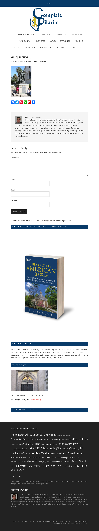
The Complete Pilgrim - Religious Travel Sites (49, 19)
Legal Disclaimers (82, 521)
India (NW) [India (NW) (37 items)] (56, 448)
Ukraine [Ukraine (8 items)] (53, 462)
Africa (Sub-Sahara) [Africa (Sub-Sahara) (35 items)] (37, 434)
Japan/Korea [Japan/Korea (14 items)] (55, 454)
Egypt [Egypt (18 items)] (54, 444)
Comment (15, 158)
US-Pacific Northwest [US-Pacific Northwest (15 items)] (66, 466)
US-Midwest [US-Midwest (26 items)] (17, 465)
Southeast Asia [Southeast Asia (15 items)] (58, 457)
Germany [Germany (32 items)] (71, 443)
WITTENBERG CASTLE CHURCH (27, 395)
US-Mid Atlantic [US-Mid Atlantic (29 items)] (78, 461)
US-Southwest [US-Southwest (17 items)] (17, 470)
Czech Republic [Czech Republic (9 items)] (46, 444)
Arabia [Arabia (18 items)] (52, 435)
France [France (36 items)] (62, 443)
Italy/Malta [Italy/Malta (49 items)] (42, 453)
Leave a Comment (40, 62)
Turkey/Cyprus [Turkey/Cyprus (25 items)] (43, 461)
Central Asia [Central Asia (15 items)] (28, 444)
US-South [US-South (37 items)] (81, 465)
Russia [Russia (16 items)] (37, 457)
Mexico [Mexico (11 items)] (81, 454)
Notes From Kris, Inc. (81, 523)
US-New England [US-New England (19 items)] (32, 466)
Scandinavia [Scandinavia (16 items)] (45, 457)
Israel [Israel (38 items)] (31, 453)
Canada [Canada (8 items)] (13, 444)
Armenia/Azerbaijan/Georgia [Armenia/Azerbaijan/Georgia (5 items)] (62, 435)
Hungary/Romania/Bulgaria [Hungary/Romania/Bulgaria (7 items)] (19, 449)
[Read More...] (36, 400)
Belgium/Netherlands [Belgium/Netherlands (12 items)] (64, 440)
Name (13, 180)
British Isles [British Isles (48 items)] (80, 439)
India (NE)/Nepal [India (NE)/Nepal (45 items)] (38, 448)
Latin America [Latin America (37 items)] (69, 453)
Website (14, 200)
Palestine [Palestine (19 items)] (15, 457)
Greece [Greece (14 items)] (80, 444)
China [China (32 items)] (37, 443)
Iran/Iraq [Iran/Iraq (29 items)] (23, 453)
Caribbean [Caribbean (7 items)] (19, 444)
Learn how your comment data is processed (55, 221)
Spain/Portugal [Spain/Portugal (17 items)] (72, 457)
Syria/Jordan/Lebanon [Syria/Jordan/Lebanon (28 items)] (23, 461)
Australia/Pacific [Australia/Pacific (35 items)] (20, 439)
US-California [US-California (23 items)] (63, 461)
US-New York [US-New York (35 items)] (48, 465)
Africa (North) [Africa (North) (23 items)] (18, 434)
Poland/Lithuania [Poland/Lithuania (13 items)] (27, 458)
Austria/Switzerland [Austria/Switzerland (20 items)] (40, 439)
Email (13, 190)
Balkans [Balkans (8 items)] (53, 440)
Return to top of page (20, 521)
